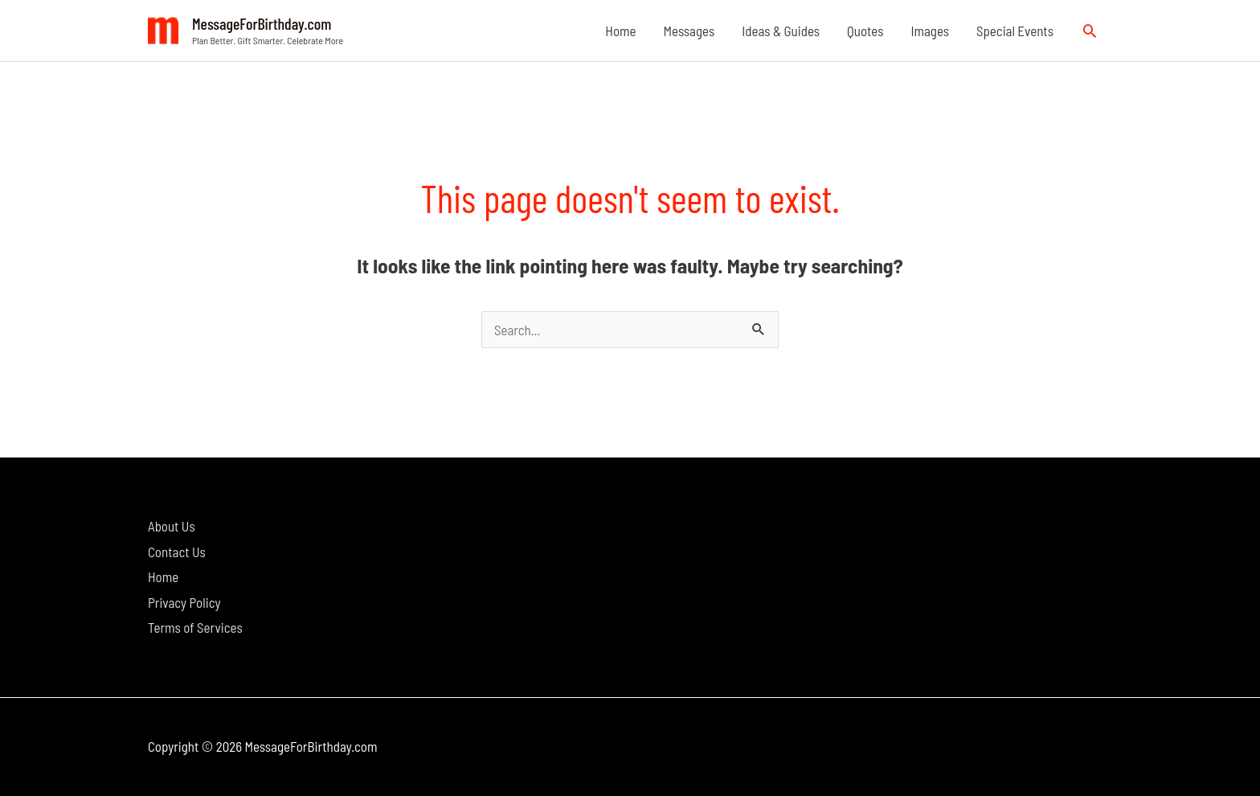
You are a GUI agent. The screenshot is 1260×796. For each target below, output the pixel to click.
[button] (1089, 30)
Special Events (1014, 31)
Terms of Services (195, 627)
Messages (689, 31)
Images (929, 31)
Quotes (865, 31)
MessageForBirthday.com (261, 23)
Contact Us (177, 552)
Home (620, 31)
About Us (171, 526)
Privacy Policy (184, 602)
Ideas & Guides (781, 31)
